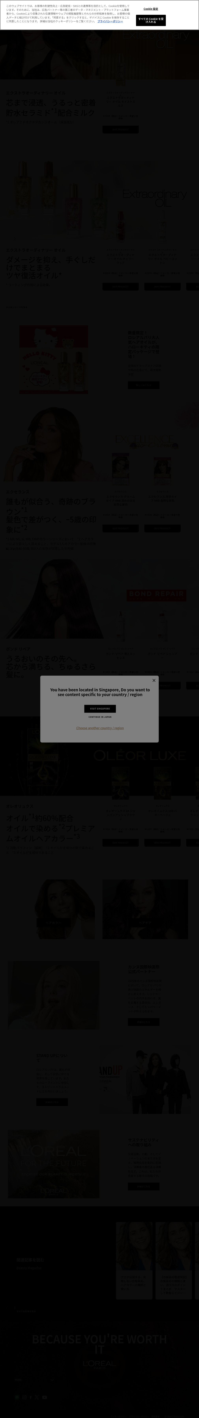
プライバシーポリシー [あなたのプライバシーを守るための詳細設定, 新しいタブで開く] (110, 21)
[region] (99, 15)
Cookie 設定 (151, 9)
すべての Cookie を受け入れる (150, 20)
